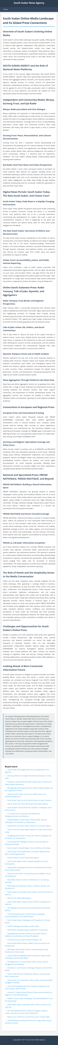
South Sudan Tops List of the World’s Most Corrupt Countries (29, 800)
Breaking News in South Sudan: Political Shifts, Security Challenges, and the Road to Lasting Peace (26, 821)
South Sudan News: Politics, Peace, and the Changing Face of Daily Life (28, 903)
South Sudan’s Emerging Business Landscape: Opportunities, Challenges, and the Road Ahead (28, 957)
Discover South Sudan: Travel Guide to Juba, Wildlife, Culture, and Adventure (28, 875)
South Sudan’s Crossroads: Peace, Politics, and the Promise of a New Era (29, 893)
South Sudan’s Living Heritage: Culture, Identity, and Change (28, 848)
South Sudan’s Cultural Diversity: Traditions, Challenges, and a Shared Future (28, 808)
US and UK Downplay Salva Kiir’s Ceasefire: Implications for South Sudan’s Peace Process (27, 987)
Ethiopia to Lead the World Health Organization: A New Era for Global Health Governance (28, 783)
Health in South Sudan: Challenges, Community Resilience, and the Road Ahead (28, 999)
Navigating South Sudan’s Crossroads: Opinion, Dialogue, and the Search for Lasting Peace (28, 837)
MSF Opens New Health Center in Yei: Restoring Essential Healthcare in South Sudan (26, 950)
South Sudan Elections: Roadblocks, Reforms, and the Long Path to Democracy (27, 975)
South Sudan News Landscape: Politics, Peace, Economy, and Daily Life (28, 1006)
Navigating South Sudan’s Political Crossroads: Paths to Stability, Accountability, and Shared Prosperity (26, 935)
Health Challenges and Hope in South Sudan (23, 926)
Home (5, 9)
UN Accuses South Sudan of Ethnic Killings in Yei (24, 940)
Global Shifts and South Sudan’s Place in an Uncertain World (28, 826)
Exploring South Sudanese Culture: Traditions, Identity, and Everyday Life (27, 887)
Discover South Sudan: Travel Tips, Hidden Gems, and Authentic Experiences (25, 795)
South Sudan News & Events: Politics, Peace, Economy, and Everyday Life (27, 944)
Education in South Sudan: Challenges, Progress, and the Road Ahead (28, 969)
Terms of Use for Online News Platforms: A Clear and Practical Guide (28, 830)
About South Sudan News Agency (19, 898)
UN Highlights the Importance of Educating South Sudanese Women (27, 909)
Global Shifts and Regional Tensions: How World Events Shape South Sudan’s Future (28, 868)
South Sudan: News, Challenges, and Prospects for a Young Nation (27, 921)
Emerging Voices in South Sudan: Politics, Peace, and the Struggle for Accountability (26, 963)
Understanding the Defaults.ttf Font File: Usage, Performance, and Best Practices (28, 1021)
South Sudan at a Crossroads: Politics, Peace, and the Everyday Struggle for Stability (28, 981)
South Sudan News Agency (29, 2)
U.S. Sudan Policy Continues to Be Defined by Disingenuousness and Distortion (22, 815)
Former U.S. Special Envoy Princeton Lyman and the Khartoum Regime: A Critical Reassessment (28, 993)
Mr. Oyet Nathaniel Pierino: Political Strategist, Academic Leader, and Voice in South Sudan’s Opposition (26, 1012)
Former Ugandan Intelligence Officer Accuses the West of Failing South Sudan (26, 843)
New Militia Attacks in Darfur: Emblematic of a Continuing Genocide (27, 881)
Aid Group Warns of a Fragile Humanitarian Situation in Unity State (28, 777)
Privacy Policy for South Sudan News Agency (23, 858)
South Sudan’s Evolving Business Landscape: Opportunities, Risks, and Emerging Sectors (27, 853)
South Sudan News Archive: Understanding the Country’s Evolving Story (26, 862)
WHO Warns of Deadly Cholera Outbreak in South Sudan (27, 930)
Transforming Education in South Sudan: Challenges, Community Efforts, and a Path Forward (25, 915)
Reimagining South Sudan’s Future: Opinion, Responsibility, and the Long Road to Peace (29, 789)
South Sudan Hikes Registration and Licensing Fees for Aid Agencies (27, 771)
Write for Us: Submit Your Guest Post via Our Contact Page (28, 1017)
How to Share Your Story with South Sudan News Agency (27, 804)
